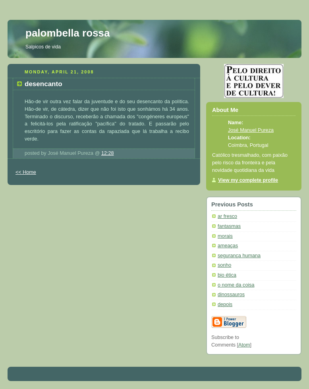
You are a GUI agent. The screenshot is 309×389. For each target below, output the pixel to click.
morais (225, 236)
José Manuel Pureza (251, 130)
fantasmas (229, 226)
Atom (244, 345)
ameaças (228, 245)
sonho (224, 265)
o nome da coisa (236, 285)
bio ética (227, 275)
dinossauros (231, 294)
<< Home (25, 172)
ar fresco (227, 216)
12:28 (107, 153)
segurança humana (239, 255)
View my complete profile (248, 180)
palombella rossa (67, 33)
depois (225, 304)
